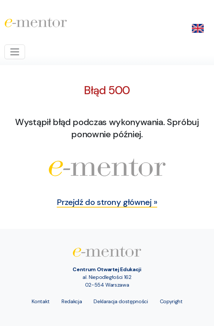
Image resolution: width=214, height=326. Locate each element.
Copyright (171, 301)
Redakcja (72, 301)
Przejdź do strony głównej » (107, 202)
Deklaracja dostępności (121, 301)
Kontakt (41, 301)
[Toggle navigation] (14, 52)
